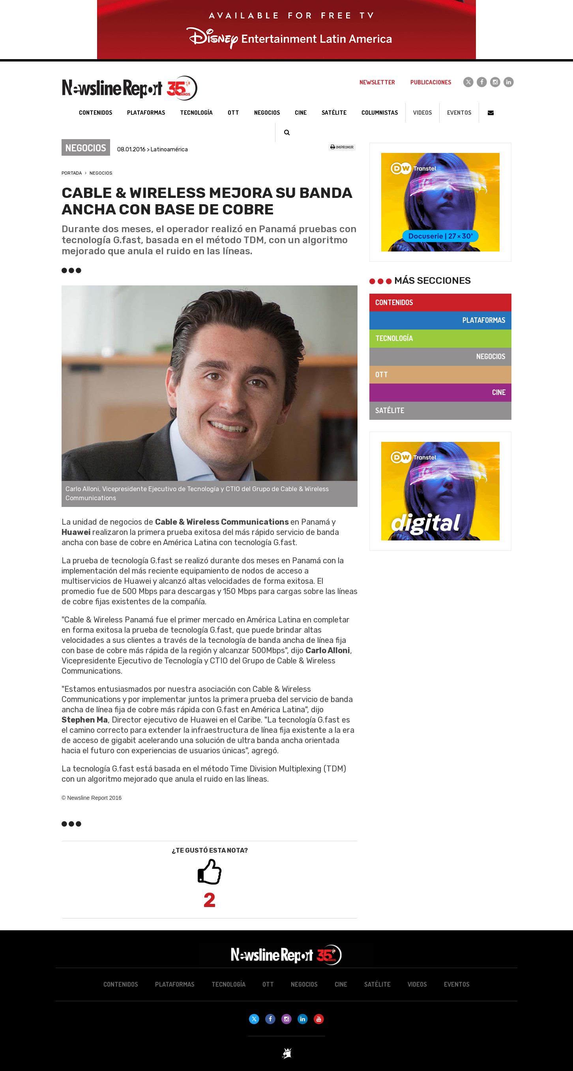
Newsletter (377, 82)
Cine (499, 392)
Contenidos (394, 302)
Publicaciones (430, 82)
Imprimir (342, 147)
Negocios (101, 173)
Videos (422, 112)
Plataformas (484, 320)
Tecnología (394, 338)
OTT (381, 374)
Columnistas (379, 112)
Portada (72, 173)
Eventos (459, 112)
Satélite (389, 410)
